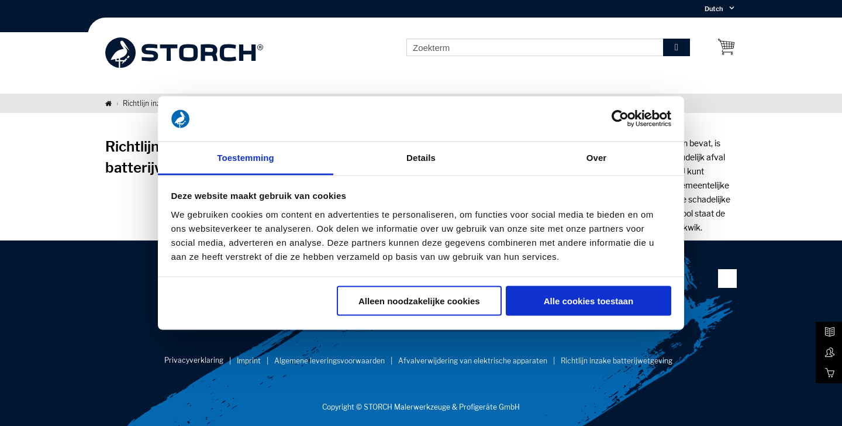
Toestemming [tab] (245, 157)
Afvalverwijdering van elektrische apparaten (472, 360)
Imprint (249, 360)
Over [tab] (596, 157)
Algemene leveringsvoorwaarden (329, 360)
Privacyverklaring (193, 360)
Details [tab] (421, 157)
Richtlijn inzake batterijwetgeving (616, 360)
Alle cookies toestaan (588, 301)
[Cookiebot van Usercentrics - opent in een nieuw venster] (620, 119)
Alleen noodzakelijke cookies (419, 301)
